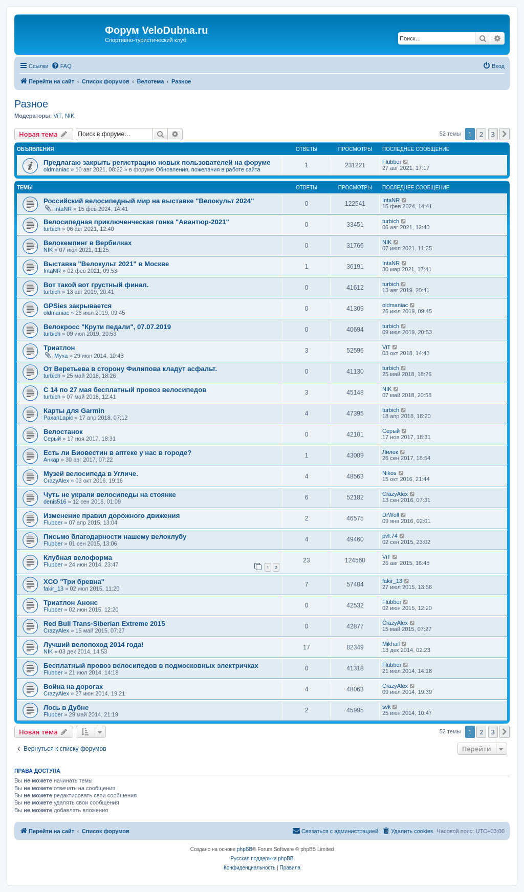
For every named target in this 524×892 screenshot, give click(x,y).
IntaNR (63, 209)
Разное (31, 104)
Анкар (51, 459)
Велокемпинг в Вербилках (87, 243)
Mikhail (391, 644)
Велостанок (63, 432)
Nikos (389, 473)
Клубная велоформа (77, 557)
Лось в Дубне (66, 707)
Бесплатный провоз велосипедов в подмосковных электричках (150, 665)
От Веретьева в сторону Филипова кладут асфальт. (130, 369)
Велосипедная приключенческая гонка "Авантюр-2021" (136, 222)
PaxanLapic (58, 418)
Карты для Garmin (73, 411)
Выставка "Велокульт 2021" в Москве (106, 264)
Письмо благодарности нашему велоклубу (114, 536)
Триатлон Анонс (70, 602)
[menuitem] (61, 66)
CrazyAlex (56, 480)
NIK (69, 116)
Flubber (391, 162)
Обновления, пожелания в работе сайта (208, 169)
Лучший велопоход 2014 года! (93, 644)
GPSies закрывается (77, 306)
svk (386, 707)
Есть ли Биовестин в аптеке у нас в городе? (117, 452)
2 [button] (481, 134)
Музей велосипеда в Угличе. (90, 473)
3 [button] (493, 134)
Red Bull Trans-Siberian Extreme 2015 (104, 623)
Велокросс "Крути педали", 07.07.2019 (107, 327)
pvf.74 (390, 536)
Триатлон (59, 348)
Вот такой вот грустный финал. (95, 285)
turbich (51, 229)
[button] (504, 134)
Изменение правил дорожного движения (111, 515)
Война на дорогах (73, 686)
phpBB (244, 849)
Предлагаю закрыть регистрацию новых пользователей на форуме (157, 162)
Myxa (61, 356)
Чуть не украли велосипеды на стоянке (109, 494)
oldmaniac (56, 169)
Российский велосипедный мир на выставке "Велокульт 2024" (148, 201)
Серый (52, 439)
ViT (57, 116)
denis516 (55, 501)
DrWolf (390, 515)
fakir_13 (53, 588)
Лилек (390, 452)
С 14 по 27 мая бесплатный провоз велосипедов (124, 390)
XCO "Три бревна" (73, 581)
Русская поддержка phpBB (261, 858)
